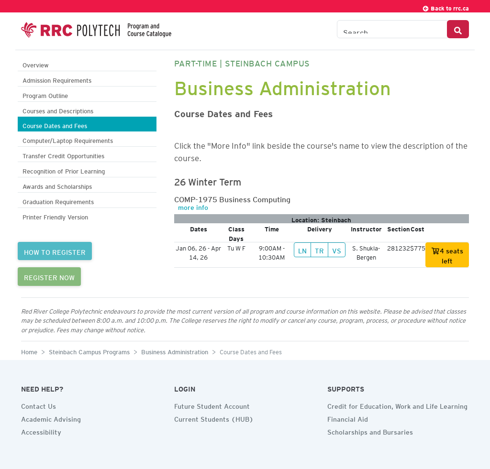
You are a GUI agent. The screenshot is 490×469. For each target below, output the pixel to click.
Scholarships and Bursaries (370, 430)
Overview (35, 64)
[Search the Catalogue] (392, 29)
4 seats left (447, 254)
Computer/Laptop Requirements (67, 139)
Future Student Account (212, 405)
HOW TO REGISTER (55, 251)
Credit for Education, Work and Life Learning (397, 405)
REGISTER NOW (49, 276)
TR (319, 249)
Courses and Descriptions (57, 110)
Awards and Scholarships (57, 185)
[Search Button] (458, 29)
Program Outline (45, 94)
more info (193, 206)
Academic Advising (51, 417)
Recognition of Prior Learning (63, 170)
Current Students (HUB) (214, 417)
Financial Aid (347, 417)
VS (336, 249)
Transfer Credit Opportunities (63, 155)
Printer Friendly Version (55, 216)
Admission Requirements (56, 79)
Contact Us (38, 405)
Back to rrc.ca (445, 7)
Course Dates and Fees (54, 124)
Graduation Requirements (58, 200)
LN (302, 249)
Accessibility (41, 430)
